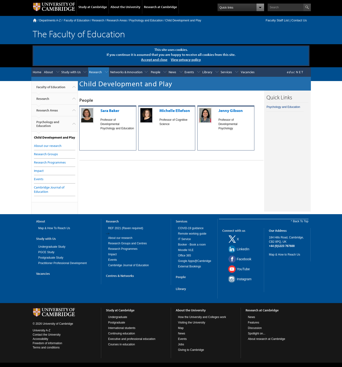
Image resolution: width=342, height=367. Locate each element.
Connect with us (233, 230)
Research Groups (46, 154)
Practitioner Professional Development (62, 263)
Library (207, 72)
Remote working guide (192, 233)
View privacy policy (186, 59)
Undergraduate (117, 317)
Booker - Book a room (192, 244)
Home (35, 20)
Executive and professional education (131, 339)
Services (226, 72)
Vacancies (248, 72)
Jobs (181, 344)
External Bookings (189, 266)
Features (253, 322)
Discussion (255, 328)
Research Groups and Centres (127, 243)
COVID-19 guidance (191, 228)
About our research (48, 146)
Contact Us (299, 20)
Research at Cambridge (160, 7)
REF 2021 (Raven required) (125, 228)
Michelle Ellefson (174, 110)
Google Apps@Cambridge (194, 261)
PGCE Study (46, 252)
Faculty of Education (77, 20)
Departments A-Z (50, 20)
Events (189, 72)
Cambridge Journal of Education (128, 265)
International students (121, 328)
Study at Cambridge (92, 7)
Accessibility (40, 339)
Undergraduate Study (51, 246)
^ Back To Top (300, 221)
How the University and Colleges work (202, 317)
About (48, 72)
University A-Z (42, 330)
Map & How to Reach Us (284, 254)
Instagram (244, 279)
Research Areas (117, 20)
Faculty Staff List (277, 20)
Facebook (244, 259)
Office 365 (184, 255)
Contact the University (47, 334)
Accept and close (154, 59)
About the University (125, 7)
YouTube (243, 269)
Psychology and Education (146, 20)
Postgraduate (116, 322)
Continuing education (121, 333)
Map (181, 328)
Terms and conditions (46, 347)
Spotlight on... (256, 333)
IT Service (184, 239)
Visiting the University (191, 322)
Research (98, 20)
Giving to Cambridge (191, 350)
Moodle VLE (186, 250)
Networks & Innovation (126, 72)
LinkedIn (243, 249)
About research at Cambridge (266, 339)
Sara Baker (109, 110)
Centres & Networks (120, 276)
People (155, 72)
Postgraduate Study (50, 257)
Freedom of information (47, 343)
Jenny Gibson (230, 110)
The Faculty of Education (79, 34)
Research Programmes (50, 162)
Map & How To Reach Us (54, 228)
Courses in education (121, 344)
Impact (39, 171)
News (172, 72)
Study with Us (71, 72)
